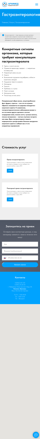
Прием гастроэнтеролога (15, 160)
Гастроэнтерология (23, 22)
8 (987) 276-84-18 (20, 285)
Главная (5, 22)
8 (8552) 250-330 (20, 283)
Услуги (11, 22)
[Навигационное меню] (36, 4)
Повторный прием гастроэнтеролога (20, 188)
